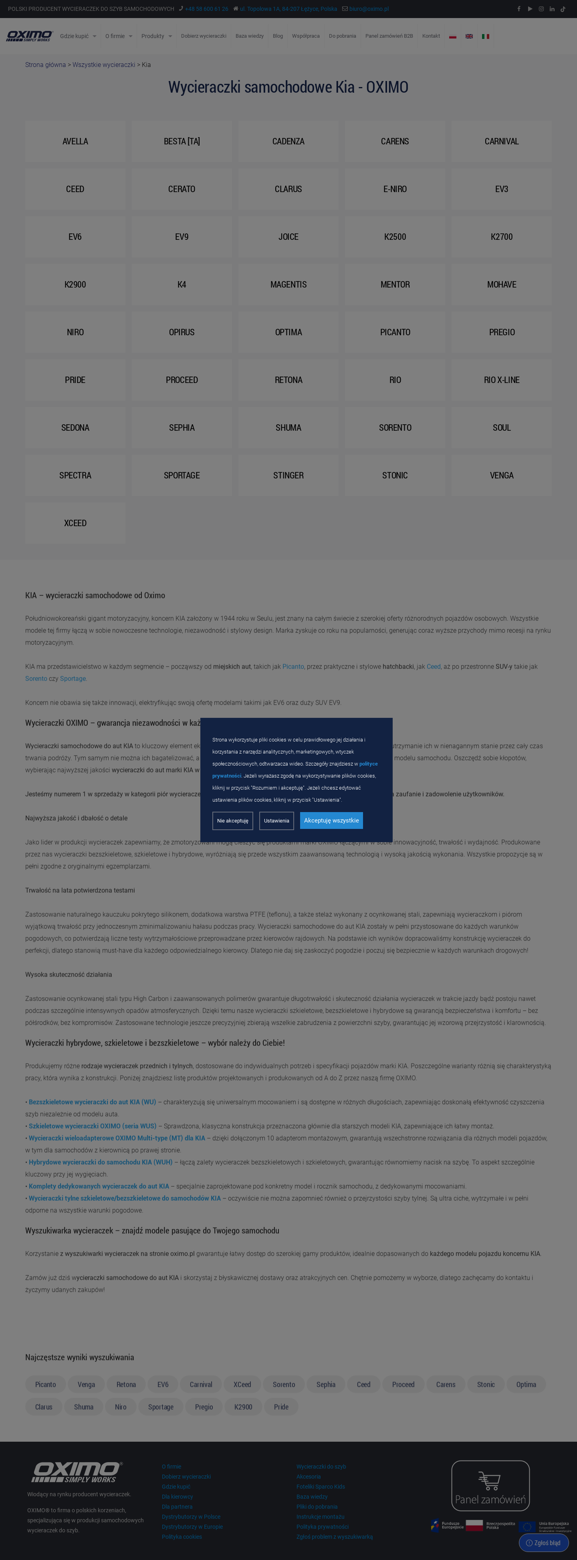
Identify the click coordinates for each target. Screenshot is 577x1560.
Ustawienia (276, 821)
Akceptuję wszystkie (331, 820)
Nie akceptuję (232, 821)
